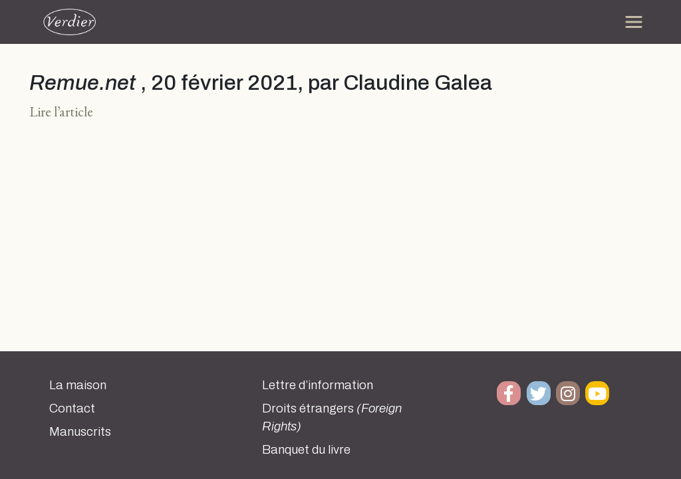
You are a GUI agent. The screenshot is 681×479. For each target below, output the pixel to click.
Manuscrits (80, 431)
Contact (72, 408)
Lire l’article (61, 111)
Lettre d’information (317, 385)
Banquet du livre (306, 449)
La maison (77, 385)
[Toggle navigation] (634, 22)
